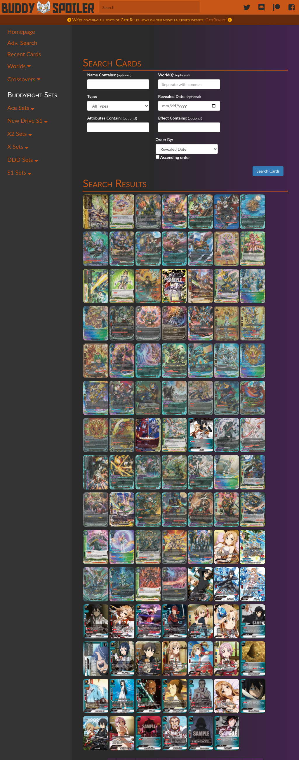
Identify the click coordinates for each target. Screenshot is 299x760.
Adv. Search (22, 43)
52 (213, 655)
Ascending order (174, 136)
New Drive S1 (27, 120)
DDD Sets (22, 160)
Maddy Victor (168, 749)
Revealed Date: (102, 96)
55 (248, 655)
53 (224, 655)
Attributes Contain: (174, 96)
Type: (229, 75)
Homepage (21, 31)
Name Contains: (103, 75)
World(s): (165, 75)
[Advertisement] (186, 39)
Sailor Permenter (105, 749)
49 (176, 655)
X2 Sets (19, 133)
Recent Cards (24, 54)
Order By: (165, 118)
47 (152, 655)
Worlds (19, 66)
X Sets (18, 146)
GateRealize (216, 19)
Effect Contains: (238, 96)
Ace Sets (21, 107)
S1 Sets (19, 172)
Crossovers (24, 79)
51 (200, 655)
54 (236, 655)
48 (164, 655)
